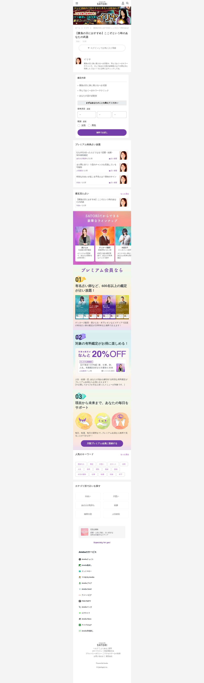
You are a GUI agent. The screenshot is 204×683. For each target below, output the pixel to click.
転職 (102, 474)
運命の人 (81, 464)
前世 (88, 469)
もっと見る (125, 194)
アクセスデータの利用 (112, 654)
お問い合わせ (99, 656)
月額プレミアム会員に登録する (102, 443)
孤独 (115, 469)
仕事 (93, 474)
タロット (113, 464)
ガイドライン (97, 651)
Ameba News (86, 619)
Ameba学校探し (87, 631)
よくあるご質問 (106, 648)
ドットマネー (86, 571)
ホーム (77, 28)
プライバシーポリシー (94, 654)
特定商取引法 (109, 651)
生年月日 (81, 109)
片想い (101, 464)
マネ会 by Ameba (88, 577)
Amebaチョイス (87, 559)
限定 (91, 464)
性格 (111, 474)
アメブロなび (86, 625)
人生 (79, 469)
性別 (79, 121)
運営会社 (109, 656)
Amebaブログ (86, 583)
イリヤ (86, 28)
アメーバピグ (86, 595)
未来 (124, 464)
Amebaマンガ (86, 607)
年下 (120, 474)
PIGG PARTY (86, 601)
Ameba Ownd (86, 589)
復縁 (106, 469)
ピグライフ (85, 613)
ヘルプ (95, 648)
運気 (97, 469)
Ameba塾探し (86, 565)
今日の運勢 (82, 474)
